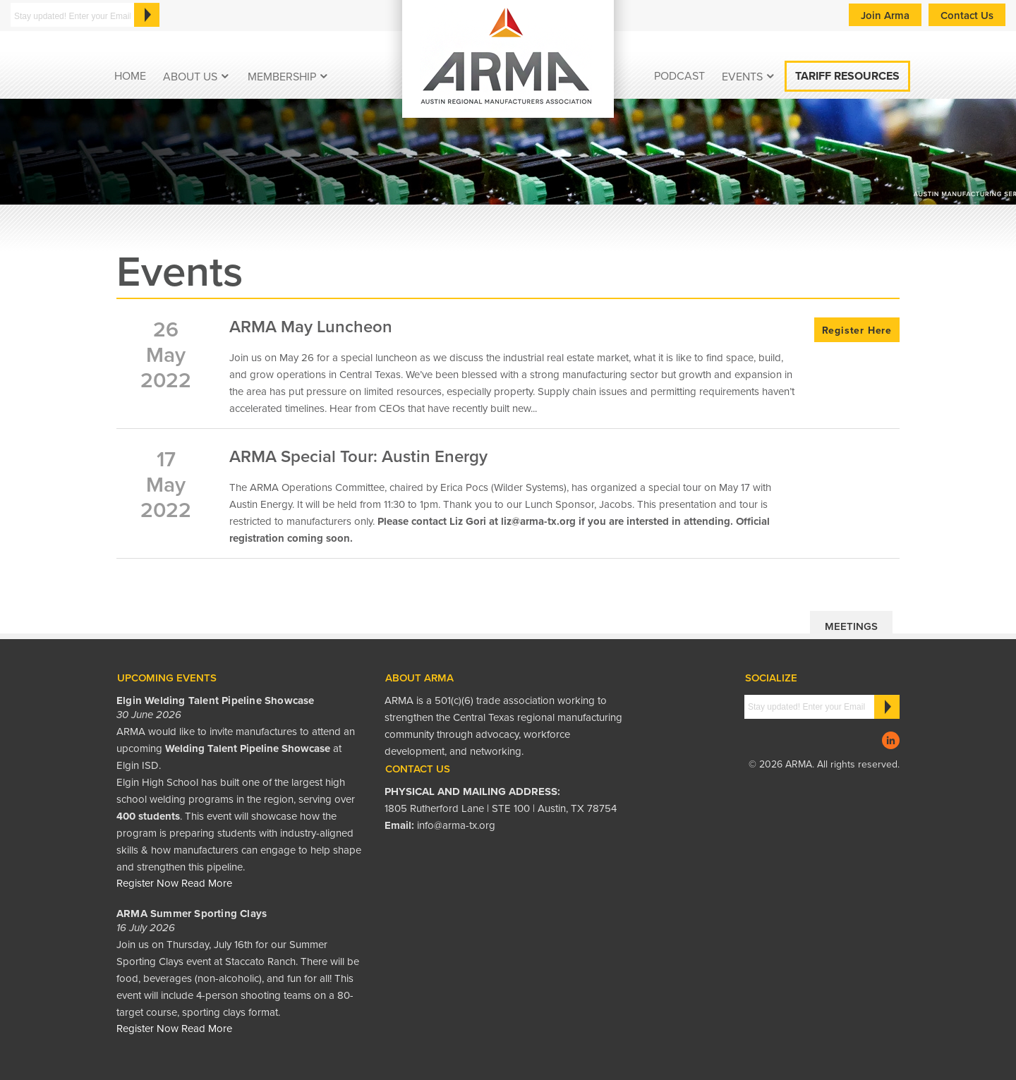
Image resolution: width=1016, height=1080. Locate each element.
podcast (679, 76)
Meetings (851, 626)
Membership (282, 77)
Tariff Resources (847, 76)
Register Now (147, 883)
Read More (206, 883)
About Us (190, 77)
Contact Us (967, 15)
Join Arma (885, 15)
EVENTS (742, 77)
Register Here (857, 330)
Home (130, 76)
